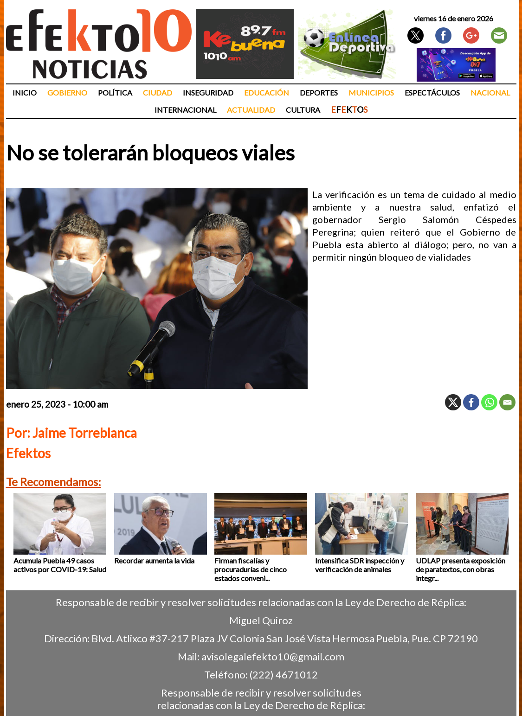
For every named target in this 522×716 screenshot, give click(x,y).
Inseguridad (208, 92)
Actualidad (251, 109)
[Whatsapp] (489, 402)
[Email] (507, 402)
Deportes (319, 92)
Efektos (28, 453)
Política (115, 92)
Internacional (185, 109)
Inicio (25, 92)
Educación (266, 92)
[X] (453, 402)
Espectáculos (432, 92)
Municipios (371, 92)
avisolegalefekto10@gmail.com (272, 656)
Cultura (303, 109)
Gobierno (67, 92)
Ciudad (157, 92)
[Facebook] (471, 402)
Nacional (490, 92)
